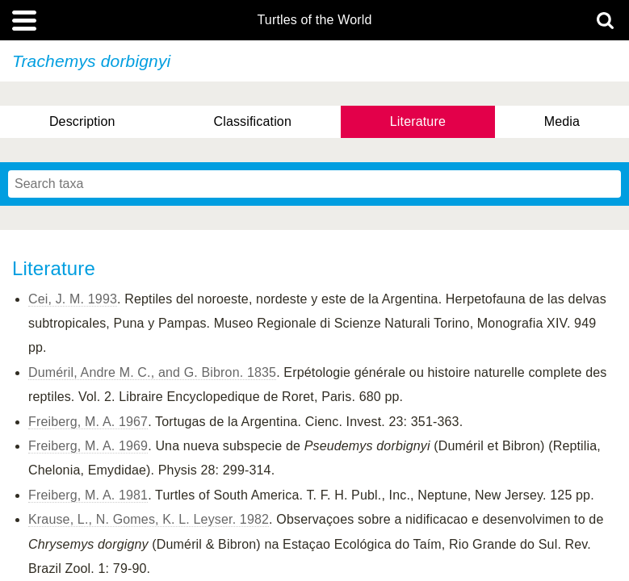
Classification (252, 121)
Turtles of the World (315, 20)
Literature (418, 121)
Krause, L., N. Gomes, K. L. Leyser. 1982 (148, 519)
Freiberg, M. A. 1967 (88, 421)
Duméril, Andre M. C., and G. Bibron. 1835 (152, 372)
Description (82, 121)
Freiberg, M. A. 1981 (88, 495)
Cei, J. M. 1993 (72, 299)
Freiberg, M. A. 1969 (88, 446)
